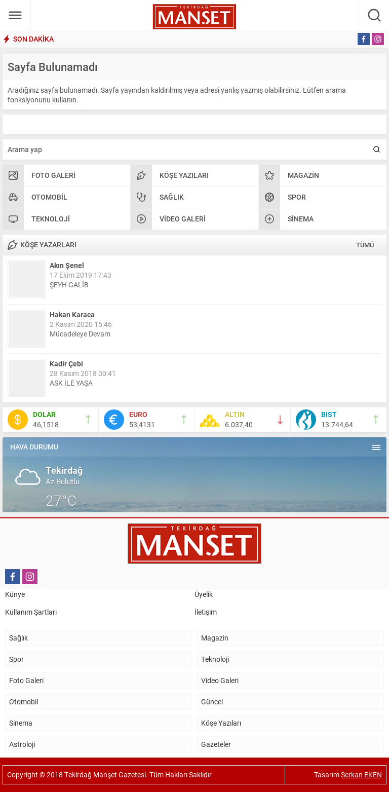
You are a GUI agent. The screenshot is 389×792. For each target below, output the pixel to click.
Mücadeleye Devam (80, 333)
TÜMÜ (365, 244)
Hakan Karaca (72, 314)
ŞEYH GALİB (69, 284)
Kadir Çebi (66, 363)
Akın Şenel (67, 265)
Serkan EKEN (361, 774)
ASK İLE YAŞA (71, 383)
